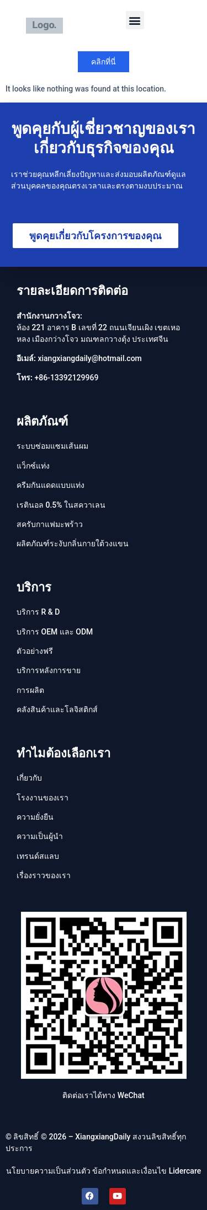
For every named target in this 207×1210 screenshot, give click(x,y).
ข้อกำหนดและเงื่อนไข (129, 1170)
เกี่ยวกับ (29, 777)
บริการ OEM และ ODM (55, 631)
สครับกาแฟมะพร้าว (50, 524)
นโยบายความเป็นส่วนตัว (48, 1170)
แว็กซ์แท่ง (33, 465)
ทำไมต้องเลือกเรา (63, 753)
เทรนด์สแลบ (38, 856)
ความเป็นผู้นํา (40, 836)
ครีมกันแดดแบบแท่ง (50, 485)
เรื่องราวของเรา (44, 875)
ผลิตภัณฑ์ (42, 421)
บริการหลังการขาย (49, 670)
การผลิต (30, 690)
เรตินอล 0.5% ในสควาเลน (61, 505)
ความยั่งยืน (35, 817)
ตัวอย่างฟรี (35, 651)
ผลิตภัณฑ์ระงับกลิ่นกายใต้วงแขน (73, 543)
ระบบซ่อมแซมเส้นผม (52, 446)
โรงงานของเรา (42, 797)
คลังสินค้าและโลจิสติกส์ (57, 709)
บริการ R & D (38, 611)
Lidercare (185, 1170)
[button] (135, 20)
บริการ (34, 587)
